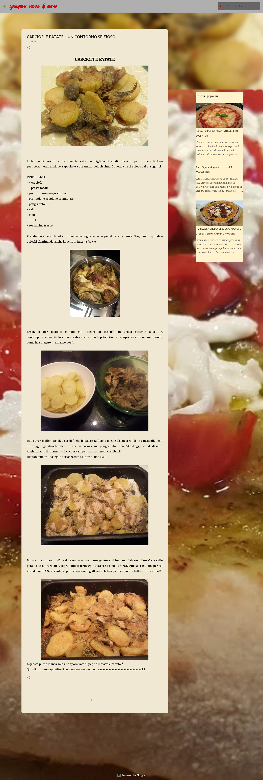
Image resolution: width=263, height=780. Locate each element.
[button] (29, 48)
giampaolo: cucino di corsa (33, 6)
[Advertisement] (94, 741)
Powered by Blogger (131, 775)
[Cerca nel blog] (242, 6)
